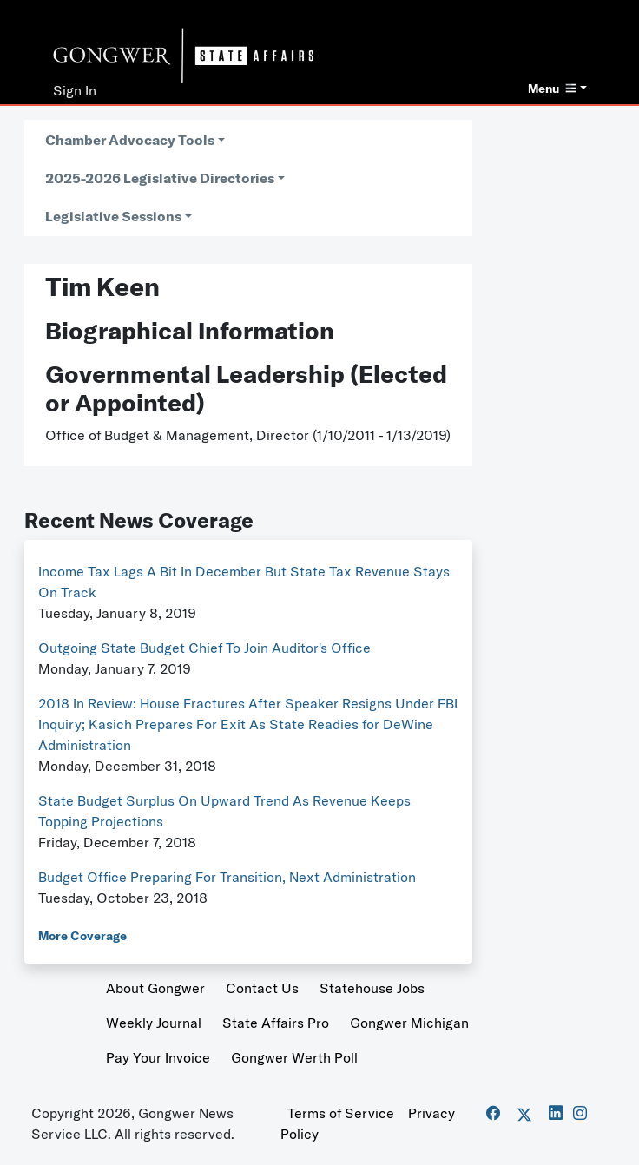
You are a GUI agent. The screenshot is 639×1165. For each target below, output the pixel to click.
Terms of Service (340, 1113)
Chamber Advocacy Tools (129, 139)
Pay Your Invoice (158, 1057)
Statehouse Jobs (372, 988)
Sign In (74, 90)
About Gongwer (155, 988)
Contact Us (262, 988)
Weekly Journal (153, 1022)
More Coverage (82, 936)
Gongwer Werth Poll (294, 1057)
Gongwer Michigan (409, 1022)
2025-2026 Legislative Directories (159, 178)
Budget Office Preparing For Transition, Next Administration (227, 876)
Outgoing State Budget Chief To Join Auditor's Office (204, 647)
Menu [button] (552, 88)
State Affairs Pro (275, 1022)
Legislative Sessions (113, 216)
